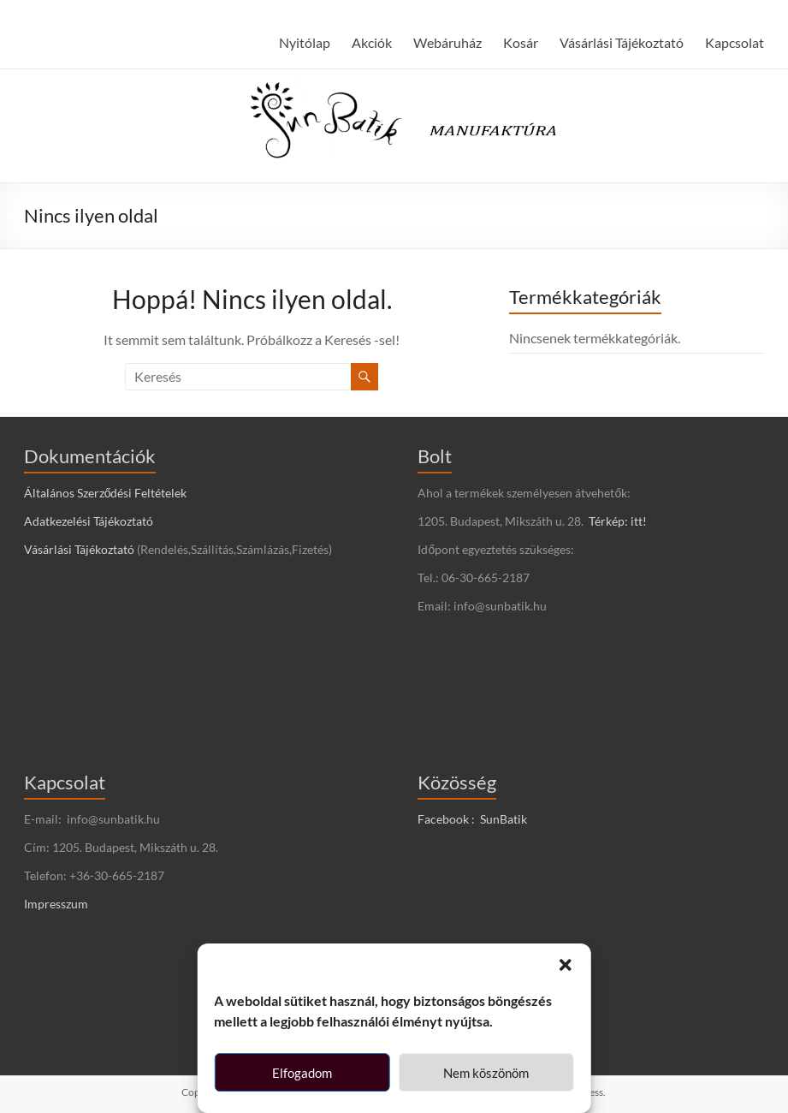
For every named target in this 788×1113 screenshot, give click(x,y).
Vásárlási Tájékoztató (622, 42)
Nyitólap (304, 42)
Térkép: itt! (618, 521)
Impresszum (56, 903)
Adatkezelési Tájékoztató (88, 521)
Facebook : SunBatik (472, 819)
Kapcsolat (734, 42)
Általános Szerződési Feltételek (105, 492)
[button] (565, 964)
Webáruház (447, 42)
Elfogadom (302, 1072)
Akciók (372, 42)
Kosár (520, 42)
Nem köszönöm (486, 1072)
